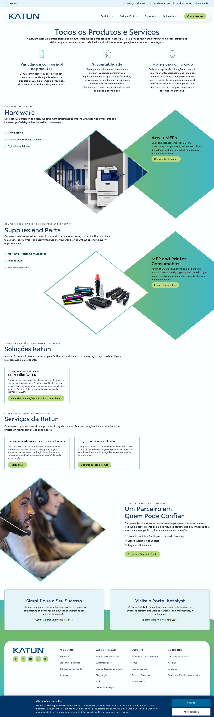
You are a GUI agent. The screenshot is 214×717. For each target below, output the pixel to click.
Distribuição (101, 675)
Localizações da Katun (178, 656)
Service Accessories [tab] (18, 267)
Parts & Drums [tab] (16, 260)
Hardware (64, 656)
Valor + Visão (129, 16)
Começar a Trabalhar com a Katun (54, 619)
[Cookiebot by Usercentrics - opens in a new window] (18, 712)
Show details (143, 711)
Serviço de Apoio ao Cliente (109, 668)
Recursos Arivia (139, 668)
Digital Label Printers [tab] (19, 146)
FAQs (134, 662)
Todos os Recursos (141, 675)
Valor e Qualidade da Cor (107, 656)
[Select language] (202, 3)
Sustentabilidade (104, 662)
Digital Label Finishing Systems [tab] (24, 139)
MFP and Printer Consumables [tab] (27, 253)
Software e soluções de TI (72, 668)
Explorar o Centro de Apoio (142, 554)
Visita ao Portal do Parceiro (145, 656)
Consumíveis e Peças (70, 662)
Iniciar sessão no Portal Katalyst (160, 619)
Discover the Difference (166, 159)
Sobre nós (170, 16)
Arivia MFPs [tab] (15, 132)
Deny (191, 701)
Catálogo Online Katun (135, 3)
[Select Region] (182, 3)
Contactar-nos (195, 16)
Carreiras (172, 668)
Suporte (150, 16)
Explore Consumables (165, 285)
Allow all (191, 683)
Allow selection (191, 692)
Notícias (172, 662)
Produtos (107, 16)
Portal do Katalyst (160, 3)
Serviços (64, 675)
